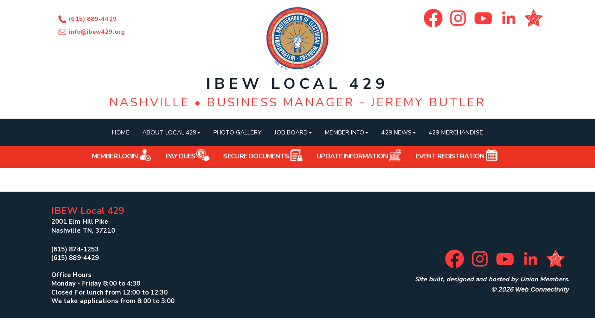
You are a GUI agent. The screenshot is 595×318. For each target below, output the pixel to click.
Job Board (293, 132)
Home (120, 132)
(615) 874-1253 (75, 249)
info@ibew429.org (90, 32)
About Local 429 (171, 132)
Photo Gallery (237, 132)
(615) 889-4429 (86, 19)
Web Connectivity (542, 289)
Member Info (346, 132)
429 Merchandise (456, 132)
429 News (398, 132)
